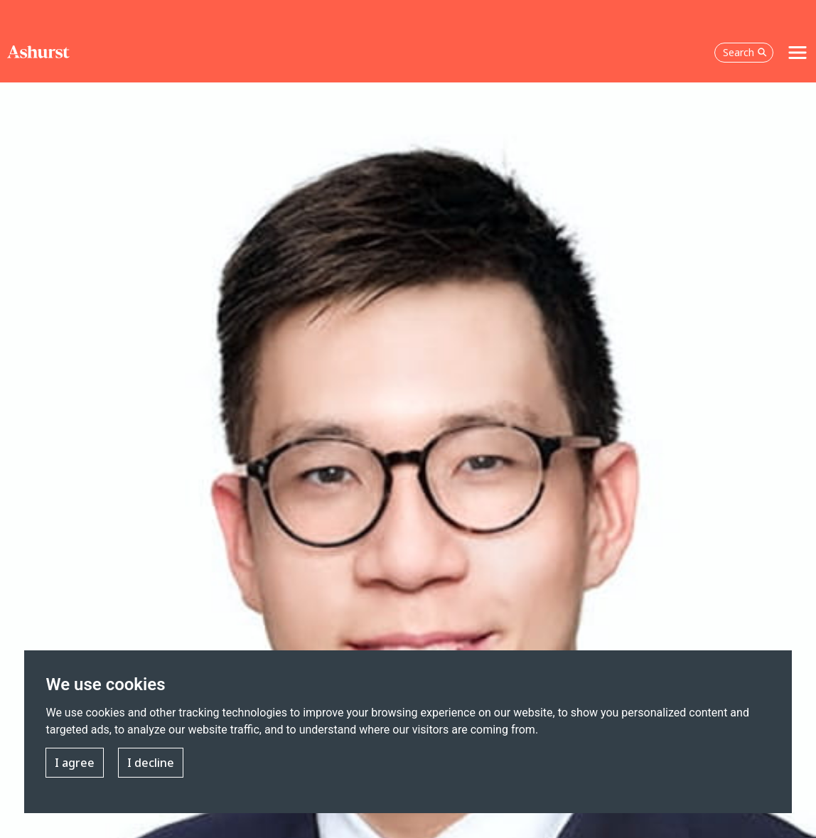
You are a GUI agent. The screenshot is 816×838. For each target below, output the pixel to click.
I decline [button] (150, 762)
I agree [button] (75, 762)
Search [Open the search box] (745, 52)
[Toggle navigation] (797, 52)
